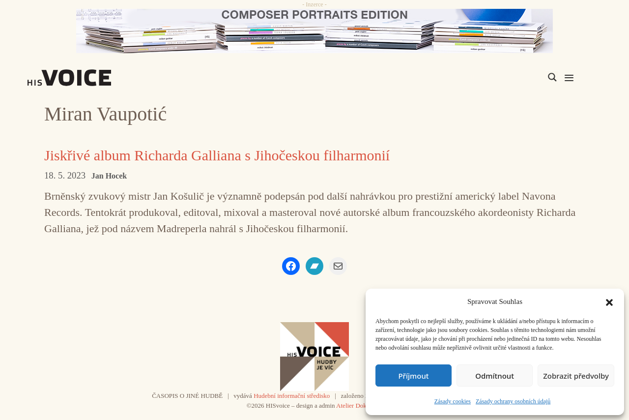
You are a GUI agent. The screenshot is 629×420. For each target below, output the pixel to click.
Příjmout (413, 376)
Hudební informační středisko (292, 395)
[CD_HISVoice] (314, 31)
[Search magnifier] (552, 77)
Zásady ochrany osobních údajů (513, 401)
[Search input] (505, 77)
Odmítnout (494, 376)
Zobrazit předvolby (576, 376)
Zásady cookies (452, 401)
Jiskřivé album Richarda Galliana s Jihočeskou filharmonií (217, 155)
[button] (609, 301)
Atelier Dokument (359, 405)
